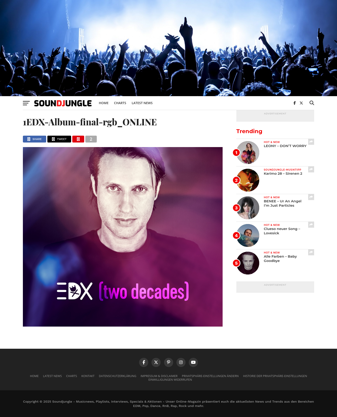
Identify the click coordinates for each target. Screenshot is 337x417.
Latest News (142, 103)
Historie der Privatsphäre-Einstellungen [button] (275, 376)
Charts (120, 103)
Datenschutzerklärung (117, 376)
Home (103, 103)
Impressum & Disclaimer (159, 376)
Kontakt (87, 376)
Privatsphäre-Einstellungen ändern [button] (210, 376)
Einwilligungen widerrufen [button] (170, 379)
